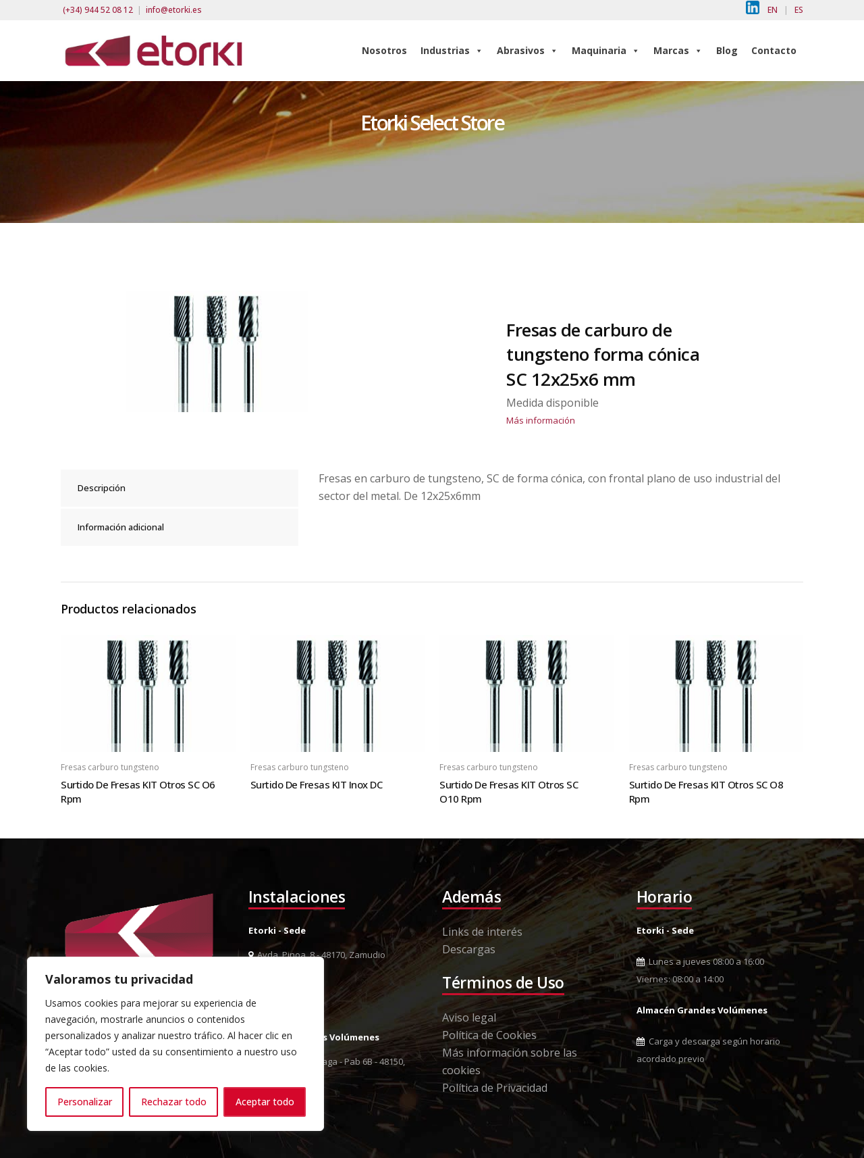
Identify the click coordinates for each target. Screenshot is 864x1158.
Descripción (102, 488)
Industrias (452, 50)
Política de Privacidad (494, 1087)
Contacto (773, 50)
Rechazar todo (174, 1101)
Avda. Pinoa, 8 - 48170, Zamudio (316, 955)
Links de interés (482, 931)
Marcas (678, 50)
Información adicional (121, 527)
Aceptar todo (265, 1101)
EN (772, 10)
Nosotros (384, 50)
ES (798, 10)
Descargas (468, 949)
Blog (727, 50)
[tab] (179, 488)
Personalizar (84, 1101)
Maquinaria (606, 50)
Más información (540, 420)
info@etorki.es (174, 10)
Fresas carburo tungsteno (110, 767)
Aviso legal (469, 1017)
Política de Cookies (489, 1035)
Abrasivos (527, 50)
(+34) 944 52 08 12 (98, 10)
